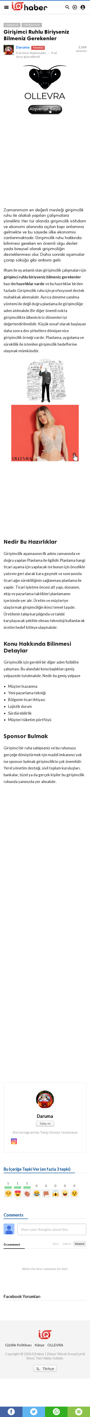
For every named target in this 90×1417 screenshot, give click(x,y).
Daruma (22, 47)
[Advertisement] (45, 161)
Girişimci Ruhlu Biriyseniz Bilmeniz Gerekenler (36, 35)
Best (55, 1243)
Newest (79, 1243)
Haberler (12, 25)
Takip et (45, 1123)
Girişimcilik (31, 25)
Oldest (67, 1243)
